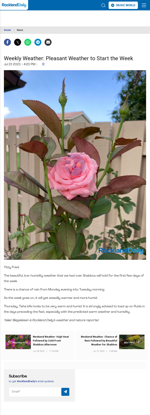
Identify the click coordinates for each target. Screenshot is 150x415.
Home (7, 30)
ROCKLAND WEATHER (38, 16)
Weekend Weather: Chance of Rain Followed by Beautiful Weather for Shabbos (99, 340)
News (20, 30)
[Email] (39, 392)
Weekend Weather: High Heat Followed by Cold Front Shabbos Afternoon (51, 340)
